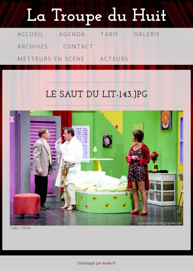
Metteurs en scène (51, 58)
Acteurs (114, 58)
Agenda (72, 34)
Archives (32, 46)
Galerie (147, 34)
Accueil (30, 34)
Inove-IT (109, 263)
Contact (78, 46)
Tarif (110, 34)
